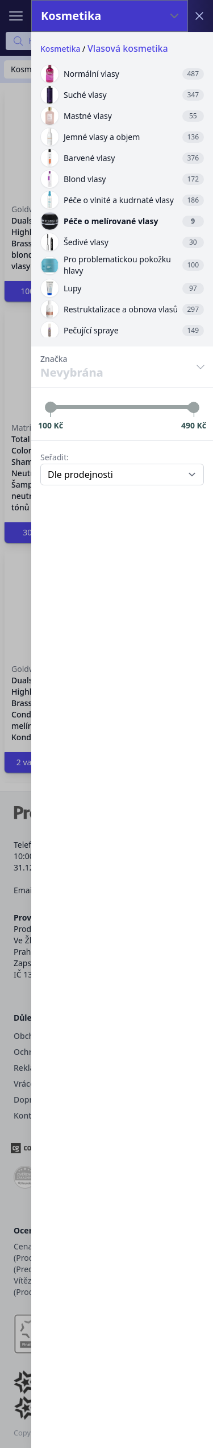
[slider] (50, 407)
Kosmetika (60, 48)
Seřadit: (54, 457)
